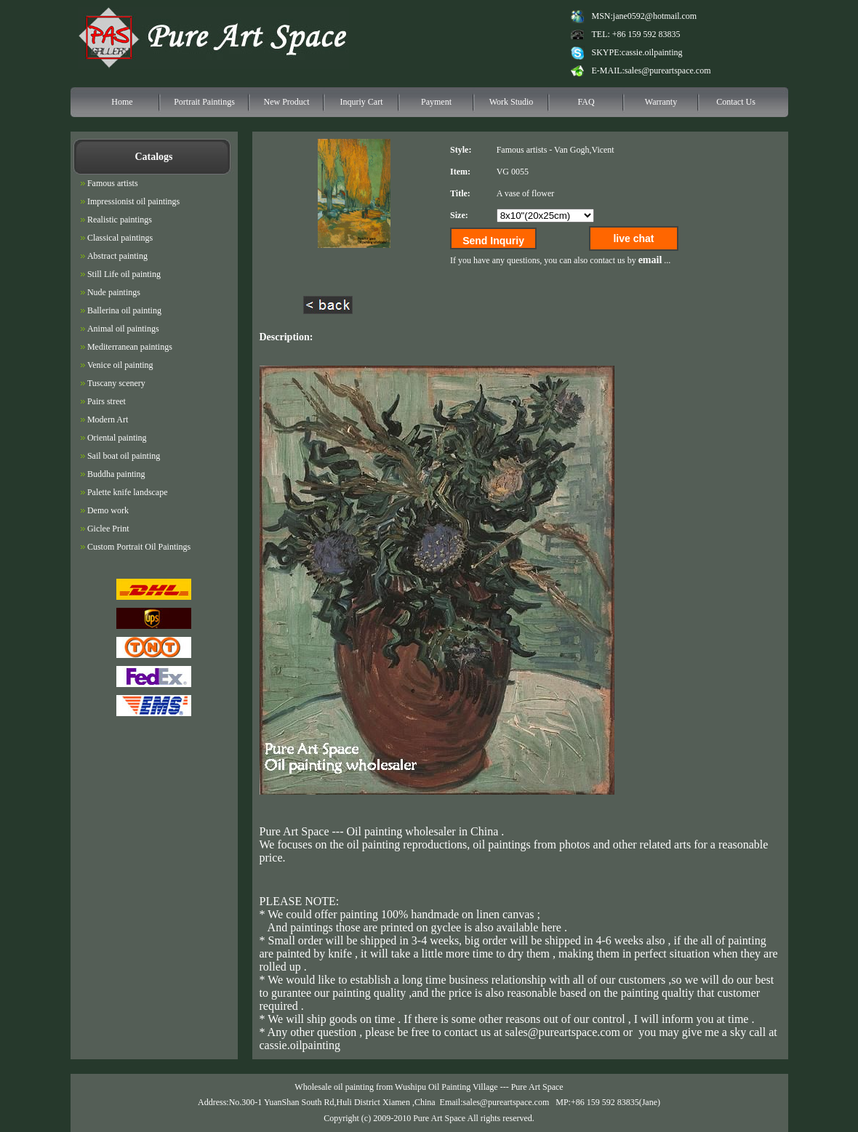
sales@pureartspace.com (668, 70)
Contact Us (735, 102)
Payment (436, 102)
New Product (287, 102)
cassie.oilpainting (652, 52)
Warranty (661, 102)
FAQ (585, 102)
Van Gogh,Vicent (584, 150)
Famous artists (522, 150)
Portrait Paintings (204, 102)
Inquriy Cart (361, 102)
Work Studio (511, 102)
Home (121, 102)
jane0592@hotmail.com (655, 16)
